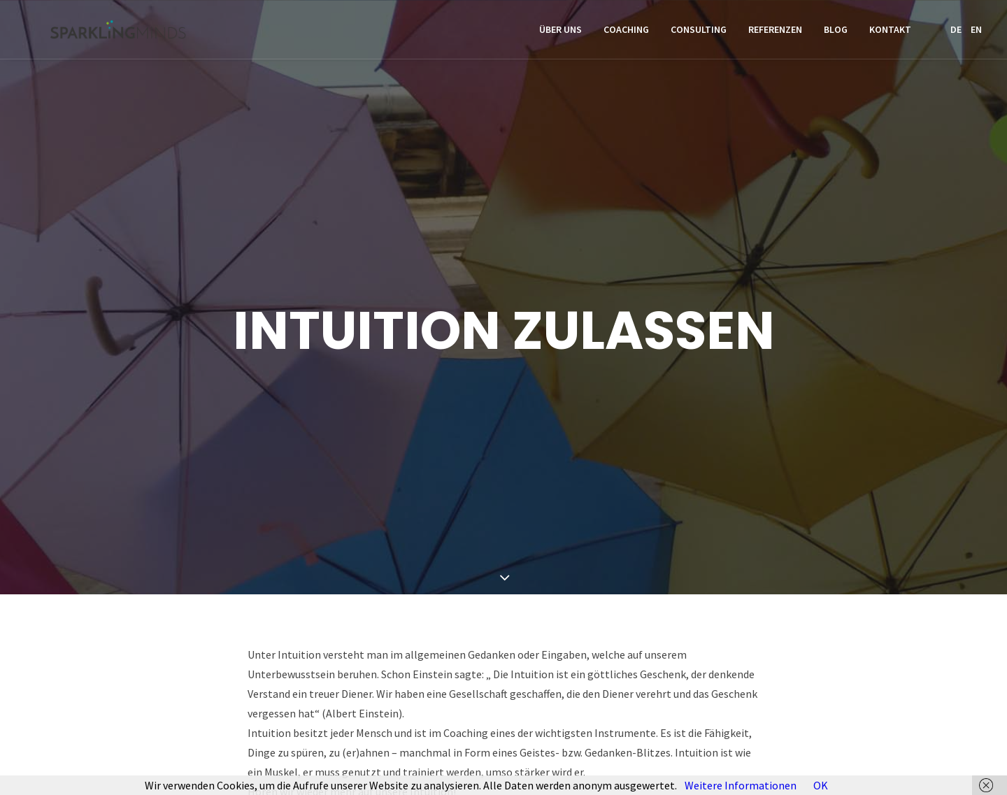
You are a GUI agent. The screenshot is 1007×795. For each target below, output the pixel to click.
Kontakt (890, 33)
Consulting (699, 33)
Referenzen (775, 33)
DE (956, 33)
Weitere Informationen (741, 785)
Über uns (560, 33)
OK (820, 785)
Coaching (626, 33)
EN (976, 33)
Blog (836, 33)
